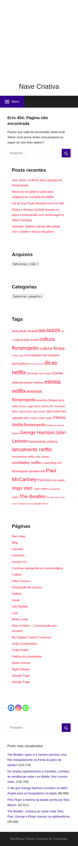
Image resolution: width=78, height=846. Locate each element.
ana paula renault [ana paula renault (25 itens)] (25, 331)
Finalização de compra (27, 587)
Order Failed (20, 650)
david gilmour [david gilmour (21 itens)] (21, 363)
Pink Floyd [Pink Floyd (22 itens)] (44, 480)
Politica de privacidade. (27, 656)
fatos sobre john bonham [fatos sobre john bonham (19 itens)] (49, 406)
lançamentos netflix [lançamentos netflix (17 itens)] (23, 456)
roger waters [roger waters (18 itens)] (41, 488)
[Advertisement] (39, 39)
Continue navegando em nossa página (37, 568)
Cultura (16, 574)
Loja (14, 613)
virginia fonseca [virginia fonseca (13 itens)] (25, 503)
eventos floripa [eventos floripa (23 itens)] (46, 400)
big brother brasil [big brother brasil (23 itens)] (27, 340)
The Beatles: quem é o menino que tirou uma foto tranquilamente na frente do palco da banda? (37, 760)
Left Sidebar (20, 606)
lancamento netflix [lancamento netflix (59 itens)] (32, 449)
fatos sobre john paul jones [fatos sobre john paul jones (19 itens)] (29, 411)
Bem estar (18, 536)
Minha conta (20, 619)
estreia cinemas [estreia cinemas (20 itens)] (33, 382)
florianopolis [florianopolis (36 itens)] (35, 424)
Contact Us (19, 562)
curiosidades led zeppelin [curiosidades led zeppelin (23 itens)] (42, 355)
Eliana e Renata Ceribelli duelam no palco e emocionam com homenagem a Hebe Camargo (38, 215)
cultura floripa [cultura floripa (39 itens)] (51, 348)
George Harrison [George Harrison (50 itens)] (37, 432)
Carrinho (17, 549)
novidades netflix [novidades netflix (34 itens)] (26, 462)
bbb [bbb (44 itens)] (42, 330)
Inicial (15, 600)
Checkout (18, 555)
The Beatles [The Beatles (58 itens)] (32, 496)
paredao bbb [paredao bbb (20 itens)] (37, 471)
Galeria (16, 593)
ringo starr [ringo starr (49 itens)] (22, 488)
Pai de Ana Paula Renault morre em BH (38, 203)
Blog (15, 542)
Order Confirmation (24, 643)
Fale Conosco (21, 581)
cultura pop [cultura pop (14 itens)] (17, 355)
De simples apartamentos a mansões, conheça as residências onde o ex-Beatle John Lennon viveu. (38, 776)
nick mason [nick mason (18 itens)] (42, 456)
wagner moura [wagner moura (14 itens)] (41, 503)
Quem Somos (21, 662)
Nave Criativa (39, 86)
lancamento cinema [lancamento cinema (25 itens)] (43, 441)
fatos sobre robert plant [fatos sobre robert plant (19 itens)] (38, 417)
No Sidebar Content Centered (31, 637)
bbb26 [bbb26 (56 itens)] (53, 330)
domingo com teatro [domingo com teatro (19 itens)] (39, 373)
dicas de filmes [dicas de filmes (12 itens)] (37, 364)
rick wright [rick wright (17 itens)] (59, 480)
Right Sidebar (21, 669)
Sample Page (21, 675)
